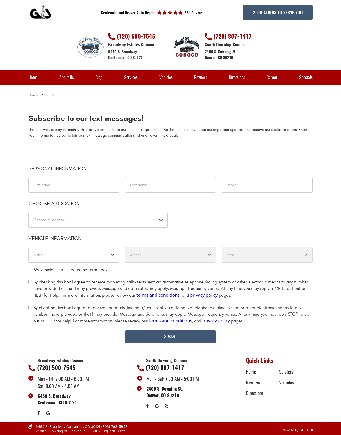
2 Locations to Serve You (278, 13)
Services (131, 78)
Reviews (200, 78)
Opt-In (52, 95)
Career (272, 78)
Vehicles (166, 78)
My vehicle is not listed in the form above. (72, 269)
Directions (237, 78)
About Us (66, 78)
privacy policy (204, 295)
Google (48, 413)
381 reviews (194, 13)
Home (33, 78)
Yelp (166, 406)
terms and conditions (158, 295)
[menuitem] (33, 77)
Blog (98, 78)
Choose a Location (53, 203)
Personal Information (57, 168)
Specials (306, 78)
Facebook (38, 413)
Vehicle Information (54, 238)
